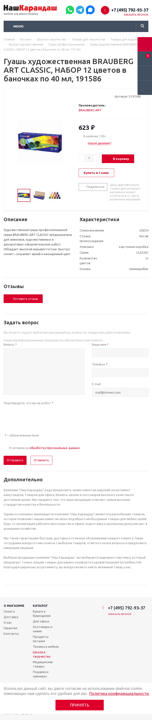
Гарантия (10, 628)
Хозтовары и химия (42, 629)
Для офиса (41, 621)
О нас (8, 622)
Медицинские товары (43, 664)
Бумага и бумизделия (42, 613)
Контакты (11, 633)
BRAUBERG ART (90, 110)
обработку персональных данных (54, 447)
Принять (80, 705)
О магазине (14, 605)
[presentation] (40, 416)
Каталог (40, 605)
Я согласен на (44, 447)
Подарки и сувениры (40, 674)
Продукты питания (40, 639)
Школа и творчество (42, 654)
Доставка (11, 617)
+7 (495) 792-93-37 (129, 10)
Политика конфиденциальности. (119, 693)
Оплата (9, 611)
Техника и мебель (46, 646)
